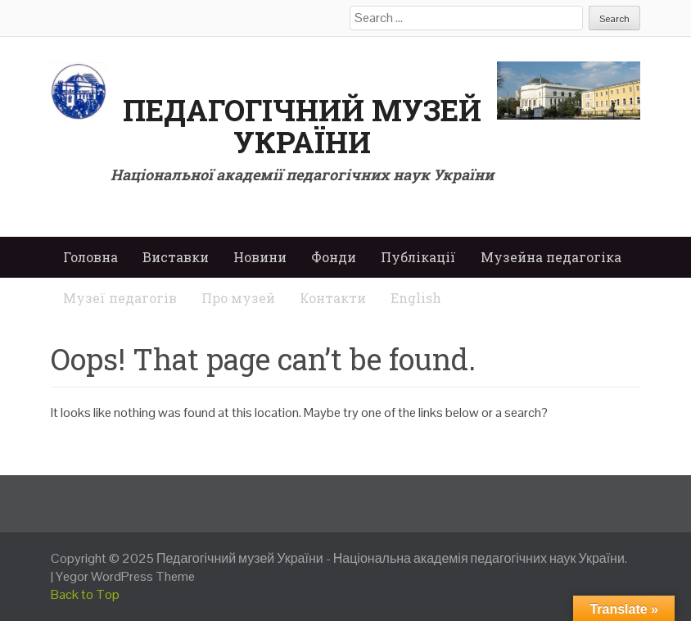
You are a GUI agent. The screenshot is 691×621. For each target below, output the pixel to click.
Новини (260, 256)
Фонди (333, 256)
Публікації (418, 256)
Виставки (175, 256)
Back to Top (85, 594)
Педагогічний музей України (302, 126)
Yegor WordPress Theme (125, 576)
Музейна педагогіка (551, 256)
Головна (90, 256)
